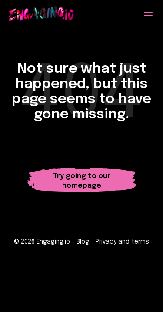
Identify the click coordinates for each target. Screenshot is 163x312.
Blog (83, 242)
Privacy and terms (122, 242)
